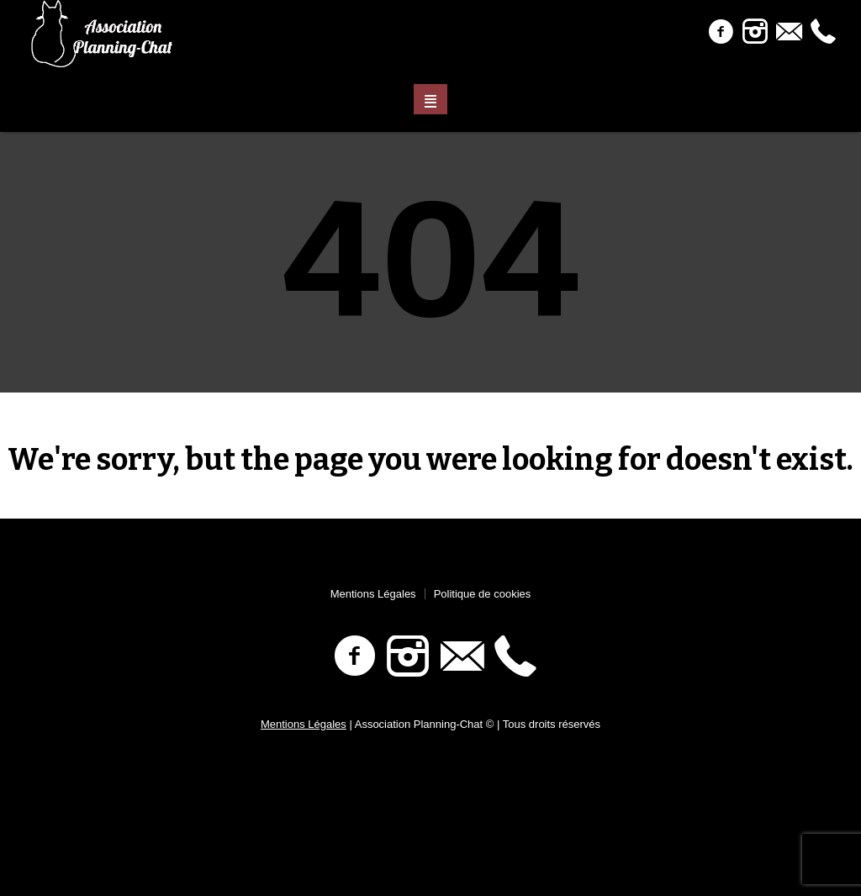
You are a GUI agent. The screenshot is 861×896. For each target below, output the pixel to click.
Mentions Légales (373, 593)
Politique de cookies (482, 593)
